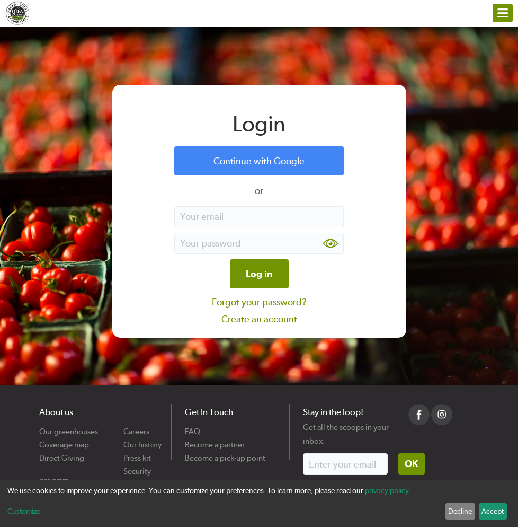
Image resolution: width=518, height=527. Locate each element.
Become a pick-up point (225, 454)
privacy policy (386, 490)
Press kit (137, 454)
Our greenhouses (68, 427)
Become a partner (215, 441)
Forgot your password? (259, 302)
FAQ (192, 427)
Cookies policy (137, 480)
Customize (23, 511)
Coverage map (64, 441)
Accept (492, 511)
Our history (142, 441)
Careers (136, 427)
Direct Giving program (61, 454)
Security (137, 467)
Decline (460, 511)
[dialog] (259, 503)
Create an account (259, 318)
